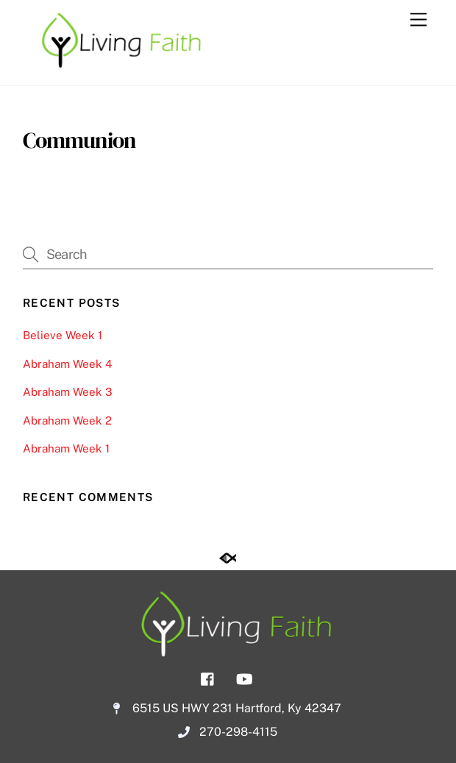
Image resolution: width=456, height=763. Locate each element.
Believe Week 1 (62, 335)
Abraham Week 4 (68, 364)
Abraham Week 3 (68, 392)
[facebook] (208, 677)
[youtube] (244, 677)
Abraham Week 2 (67, 420)
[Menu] (418, 20)
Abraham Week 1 (66, 448)
